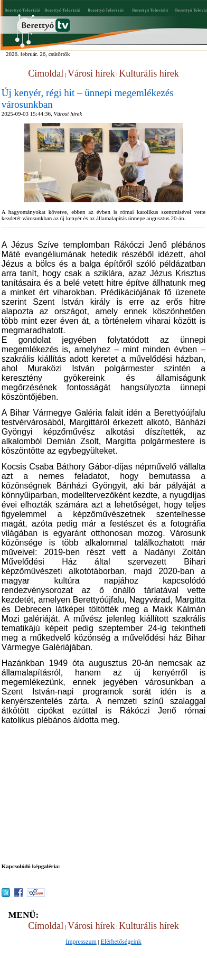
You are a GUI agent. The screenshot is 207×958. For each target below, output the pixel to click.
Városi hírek (91, 73)
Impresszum (81, 941)
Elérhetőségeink (121, 941)
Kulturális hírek (148, 73)
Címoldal (45, 73)
